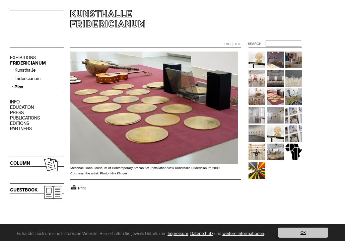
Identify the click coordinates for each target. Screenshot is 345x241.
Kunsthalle (25, 70)
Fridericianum (27, 78)
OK (303, 232)
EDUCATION (22, 107)
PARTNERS (21, 128)
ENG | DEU (232, 44)
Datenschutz (201, 233)
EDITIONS (19, 123)
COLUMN (20, 163)
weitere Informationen (243, 233)
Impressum (177, 233)
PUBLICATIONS (25, 117)
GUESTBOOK (24, 189)
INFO (15, 101)
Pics (18, 86)
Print (82, 188)
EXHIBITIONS (23, 57)
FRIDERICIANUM (28, 63)
